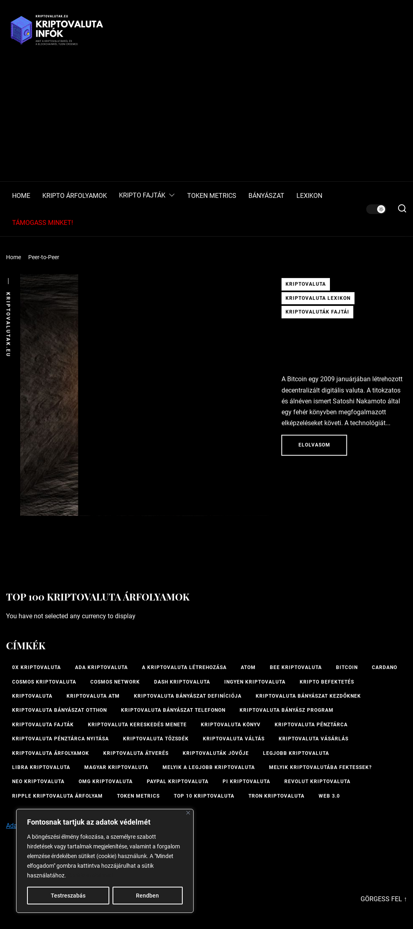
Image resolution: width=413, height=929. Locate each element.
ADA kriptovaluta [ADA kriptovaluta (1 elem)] (101, 667)
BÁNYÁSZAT (266, 196)
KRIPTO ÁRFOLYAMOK (74, 196)
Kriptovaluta (306, 286)
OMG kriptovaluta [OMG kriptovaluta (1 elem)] (106, 781)
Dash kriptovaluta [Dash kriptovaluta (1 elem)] (182, 682)
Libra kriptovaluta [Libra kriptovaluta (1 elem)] (41, 767)
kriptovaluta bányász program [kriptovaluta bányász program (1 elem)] (287, 710)
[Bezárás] (188, 813)
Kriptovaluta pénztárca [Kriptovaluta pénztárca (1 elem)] (311, 724)
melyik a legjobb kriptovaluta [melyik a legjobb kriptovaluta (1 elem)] (209, 767)
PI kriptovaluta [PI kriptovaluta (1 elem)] (246, 781)
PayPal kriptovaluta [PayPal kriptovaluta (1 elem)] (178, 781)
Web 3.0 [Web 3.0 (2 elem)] (329, 796)
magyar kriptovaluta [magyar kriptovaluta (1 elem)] (116, 767)
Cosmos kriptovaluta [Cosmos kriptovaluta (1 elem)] (44, 682)
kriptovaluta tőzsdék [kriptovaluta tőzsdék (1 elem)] (156, 739)
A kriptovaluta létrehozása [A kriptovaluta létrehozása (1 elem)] (184, 667)
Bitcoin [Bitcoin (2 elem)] (347, 667)
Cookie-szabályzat (91, 875)
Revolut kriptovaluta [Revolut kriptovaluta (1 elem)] (317, 781)
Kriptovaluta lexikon (318, 300)
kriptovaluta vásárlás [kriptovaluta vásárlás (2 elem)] (313, 739)
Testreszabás (68, 895)
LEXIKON (309, 196)
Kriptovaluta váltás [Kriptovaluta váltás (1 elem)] (234, 739)
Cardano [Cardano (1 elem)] (384, 667)
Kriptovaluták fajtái (317, 314)
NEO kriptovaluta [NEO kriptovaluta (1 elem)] (38, 781)
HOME (21, 196)
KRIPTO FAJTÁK (147, 196)
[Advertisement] (206, 120)
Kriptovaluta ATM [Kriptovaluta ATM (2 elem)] (93, 696)
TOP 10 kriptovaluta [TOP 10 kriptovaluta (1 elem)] (204, 796)
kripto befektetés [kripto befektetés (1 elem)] (327, 682)
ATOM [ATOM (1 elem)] (248, 667)
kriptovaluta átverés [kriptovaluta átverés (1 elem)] (136, 753)
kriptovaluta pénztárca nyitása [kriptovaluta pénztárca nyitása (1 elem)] (60, 739)
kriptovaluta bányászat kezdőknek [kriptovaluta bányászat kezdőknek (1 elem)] (308, 696)
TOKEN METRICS (211, 196)
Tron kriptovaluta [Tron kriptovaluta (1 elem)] (276, 796)
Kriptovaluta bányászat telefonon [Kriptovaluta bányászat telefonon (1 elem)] (173, 710)
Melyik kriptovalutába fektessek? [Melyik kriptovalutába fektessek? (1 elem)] (320, 767)
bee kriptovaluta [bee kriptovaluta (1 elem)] (296, 667)
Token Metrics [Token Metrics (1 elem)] (138, 796)
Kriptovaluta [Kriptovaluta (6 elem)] (32, 696)
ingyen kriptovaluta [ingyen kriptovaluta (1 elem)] (255, 682)
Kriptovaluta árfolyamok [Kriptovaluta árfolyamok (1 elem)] (50, 753)
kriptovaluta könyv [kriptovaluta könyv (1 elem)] (231, 724)
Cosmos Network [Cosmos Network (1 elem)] (115, 682)
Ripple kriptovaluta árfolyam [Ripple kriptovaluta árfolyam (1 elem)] (57, 796)
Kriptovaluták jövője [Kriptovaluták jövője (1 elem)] (216, 753)
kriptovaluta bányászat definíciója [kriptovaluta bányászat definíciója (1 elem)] (188, 696)
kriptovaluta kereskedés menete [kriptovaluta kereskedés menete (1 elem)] (137, 724)
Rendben (147, 895)
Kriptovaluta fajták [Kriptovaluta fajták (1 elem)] (43, 724)
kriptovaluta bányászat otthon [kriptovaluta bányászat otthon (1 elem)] (59, 710)
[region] (105, 861)
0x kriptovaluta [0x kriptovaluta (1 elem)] (36, 667)
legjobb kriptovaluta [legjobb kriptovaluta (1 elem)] (296, 753)
